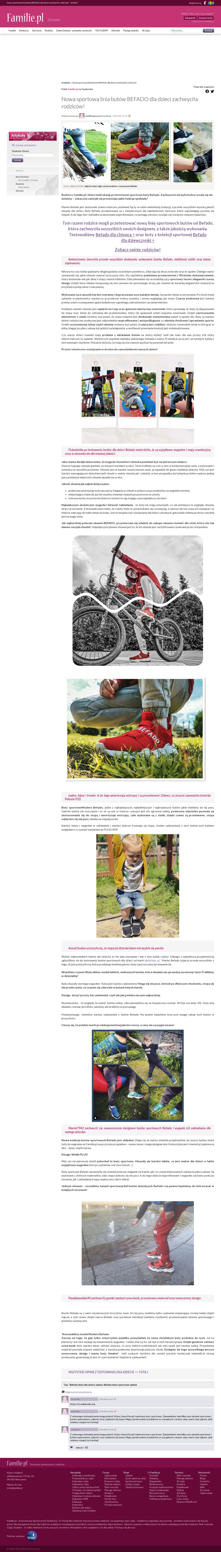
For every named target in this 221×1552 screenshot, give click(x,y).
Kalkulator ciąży (80, 1484)
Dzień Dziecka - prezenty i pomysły (74, 30)
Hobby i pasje (132, 1484)
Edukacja (77, 1501)
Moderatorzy (156, 1484)
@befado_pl (152, 960)
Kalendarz (77, 1504)
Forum (203, 1475)
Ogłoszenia (110, 1475)
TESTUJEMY (101, 30)
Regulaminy (155, 1481)
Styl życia (36, 30)
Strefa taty (110, 1498)
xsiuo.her (75, 1411)
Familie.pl (73, 89)
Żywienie (20, 184)
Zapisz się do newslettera (203, 21)
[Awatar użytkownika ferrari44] (64, 1399)
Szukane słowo (20, 150)
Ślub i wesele (111, 1487)
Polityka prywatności (160, 1498)
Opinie (129, 1475)
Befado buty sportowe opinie (120, 1384)
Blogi (202, 1478)
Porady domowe (113, 1504)
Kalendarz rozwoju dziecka (86, 1495)
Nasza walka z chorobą (28, 180)
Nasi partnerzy (157, 1492)
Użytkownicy (111, 1501)
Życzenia (204, 1490)
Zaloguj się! (190, 18)
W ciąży (146, 30)
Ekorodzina (110, 1478)
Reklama (153, 1478)
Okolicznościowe (134, 1487)
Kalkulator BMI (80, 1498)
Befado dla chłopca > (115, 234)
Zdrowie (115, 30)
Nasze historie (22, 177)
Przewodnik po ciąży (83, 1478)
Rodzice (49, 30)
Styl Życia (182, 1495)
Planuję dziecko (131, 30)
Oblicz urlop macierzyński (85, 1487)
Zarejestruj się (205, 18)
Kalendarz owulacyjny (83, 1475)
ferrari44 (75, 1399)
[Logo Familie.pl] (25, 18)
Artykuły (19, 170)
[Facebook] (205, 3)
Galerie (204, 1484)
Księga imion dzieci (82, 1492)
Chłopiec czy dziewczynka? (86, 1490)
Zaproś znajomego (159, 1490)
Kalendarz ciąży (80, 1481)
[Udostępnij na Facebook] (207, 92)
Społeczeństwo (133, 1481)
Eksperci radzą (112, 1481)
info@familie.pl (14, 1487)
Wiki (202, 1487)
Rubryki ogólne (112, 1484)
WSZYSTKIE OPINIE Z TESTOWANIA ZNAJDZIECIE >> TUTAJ (108, 1372)
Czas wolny (183, 1498)
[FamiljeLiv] (211, 3)
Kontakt (153, 1475)
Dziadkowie (110, 1495)
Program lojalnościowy (161, 1487)
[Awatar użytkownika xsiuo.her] (64, 1411)
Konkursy (24, 30)
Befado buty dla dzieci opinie (86, 1384)
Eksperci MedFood (186, 1501)
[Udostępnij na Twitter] (212, 92)
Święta (180, 1490)
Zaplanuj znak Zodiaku (84, 1510)
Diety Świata (23, 187)
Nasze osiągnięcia (158, 1495)
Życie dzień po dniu (135, 1478)
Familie (12, 30)
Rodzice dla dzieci (81, 1507)
